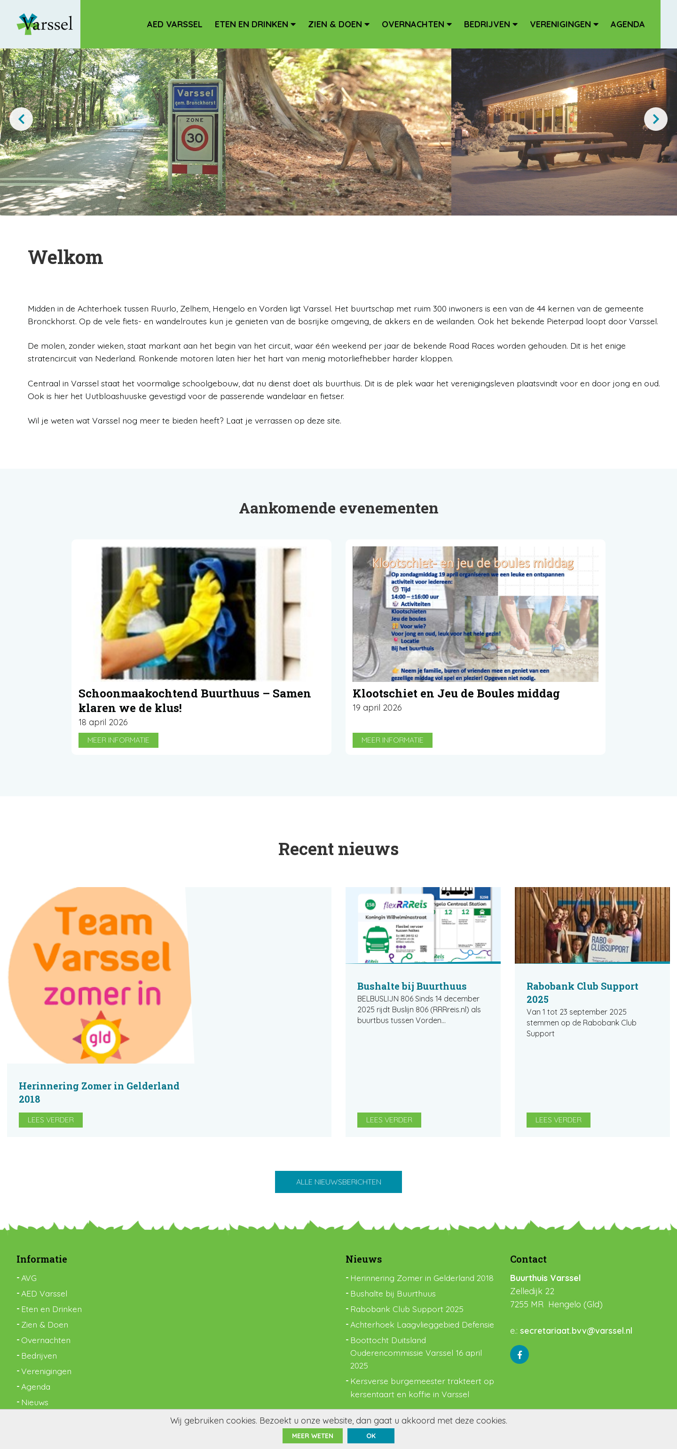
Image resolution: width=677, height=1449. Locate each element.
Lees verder (213, 1061)
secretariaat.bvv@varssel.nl (576, 1283)
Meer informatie (118, 765)
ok (371, 1436)
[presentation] (21, 119)
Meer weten (312, 1436)
